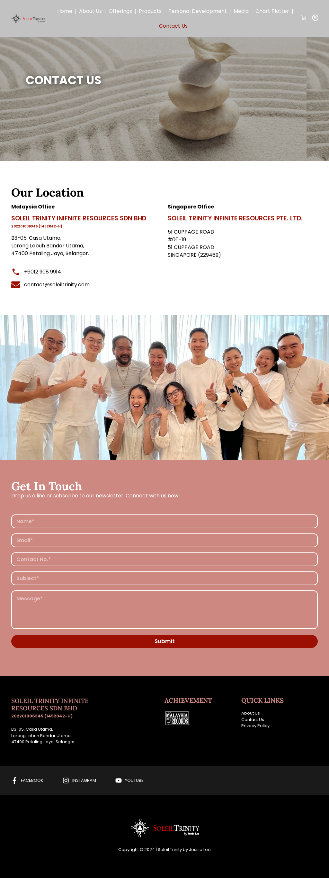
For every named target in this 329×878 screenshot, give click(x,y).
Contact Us (173, 26)
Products (150, 11)
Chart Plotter (272, 11)
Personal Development (197, 11)
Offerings (120, 11)
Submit (165, 641)
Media (241, 11)
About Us (90, 11)
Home (64, 11)
